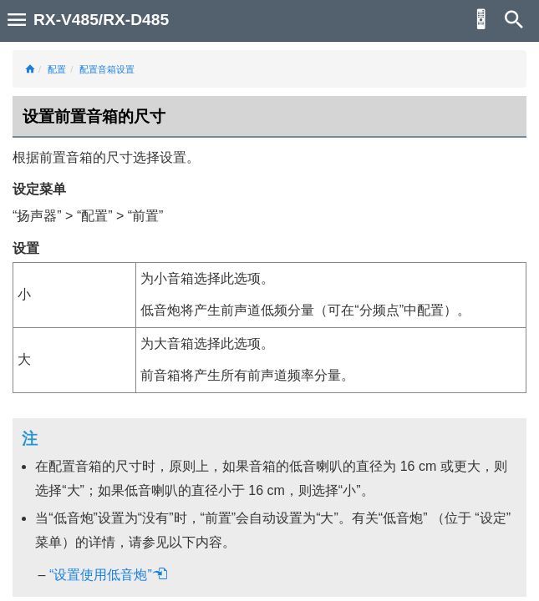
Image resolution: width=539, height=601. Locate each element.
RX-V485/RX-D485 (101, 19)
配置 (57, 69)
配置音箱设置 (107, 69)
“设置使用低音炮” (108, 575)
